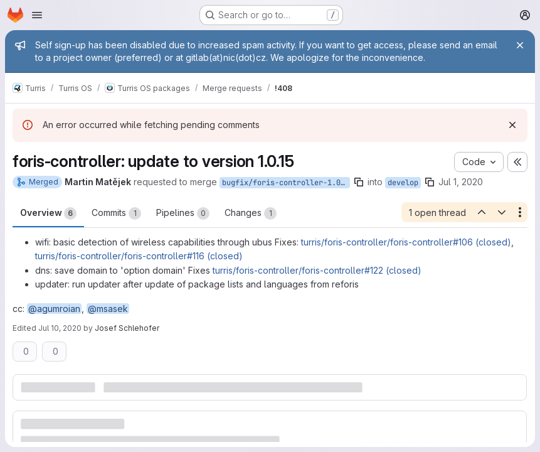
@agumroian (54, 308)
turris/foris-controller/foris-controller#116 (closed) (139, 255)
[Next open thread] (502, 212)
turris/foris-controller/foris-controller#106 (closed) (406, 242)
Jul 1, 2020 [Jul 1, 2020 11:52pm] (460, 181)
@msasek (108, 308)
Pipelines (182, 213)
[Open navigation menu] (37, 15)
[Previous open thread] (481, 212)
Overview (48, 213)
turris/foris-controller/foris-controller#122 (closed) (317, 270)
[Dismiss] (512, 124)
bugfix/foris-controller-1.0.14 (286, 183)
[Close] (519, 45)
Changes (251, 213)
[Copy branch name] (358, 182)
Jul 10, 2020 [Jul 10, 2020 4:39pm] (60, 328)
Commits (116, 213)
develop (403, 183)
